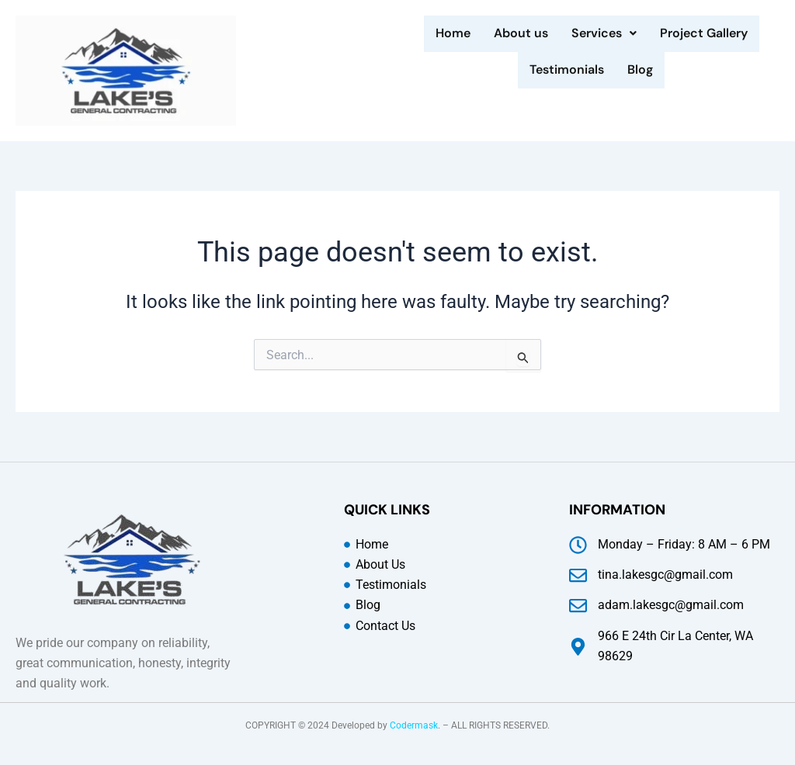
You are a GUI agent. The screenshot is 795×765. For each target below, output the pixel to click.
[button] (604, 33)
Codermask (414, 725)
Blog (640, 69)
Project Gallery (704, 33)
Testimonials (566, 69)
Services (604, 33)
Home (453, 33)
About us (521, 33)
